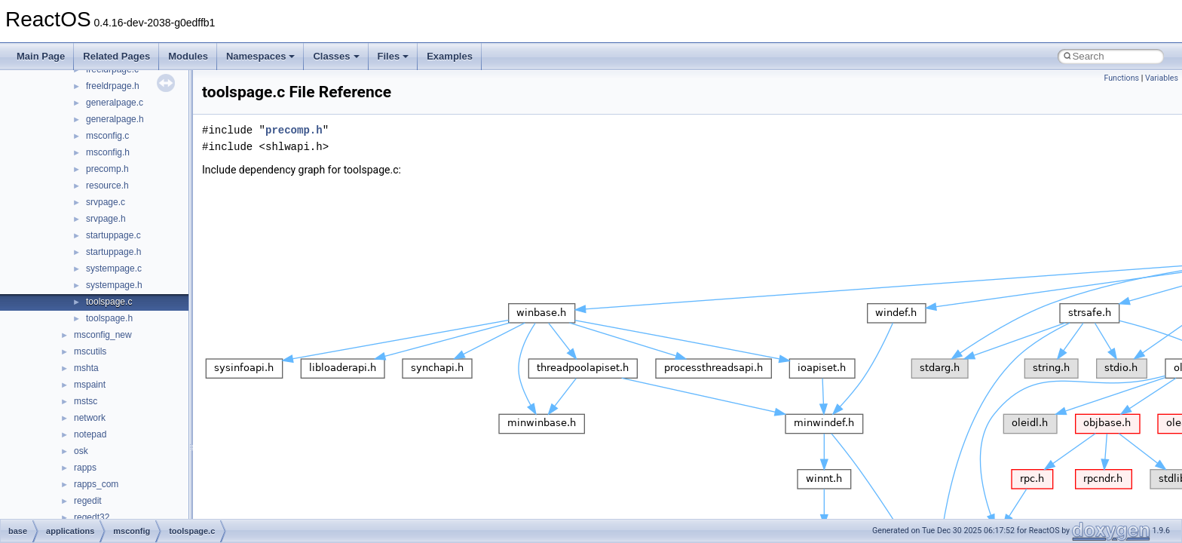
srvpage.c (105, 202)
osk (81, 451)
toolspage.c (109, 301)
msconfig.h (108, 152)
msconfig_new (103, 335)
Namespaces (261, 56)
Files (393, 56)
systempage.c (114, 268)
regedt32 (91, 517)
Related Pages (116, 56)
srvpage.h (106, 218)
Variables (1161, 78)
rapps (85, 467)
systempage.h (114, 285)
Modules (188, 56)
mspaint (90, 384)
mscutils (90, 351)
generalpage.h (115, 119)
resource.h (107, 185)
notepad (90, 434)
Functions (1121, 78)
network (90, 418)
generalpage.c (114, 102)
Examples (450, 56)
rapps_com (96, 484)
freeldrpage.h (112, 86)
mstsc (85, 401)
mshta (86, 368)
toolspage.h (109, 318)
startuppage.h (113, 252)
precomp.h (107, 169)
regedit (88, 500)
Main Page (41, 56)
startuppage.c (113, 235)
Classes (336, 56)
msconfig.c (107, 135)
